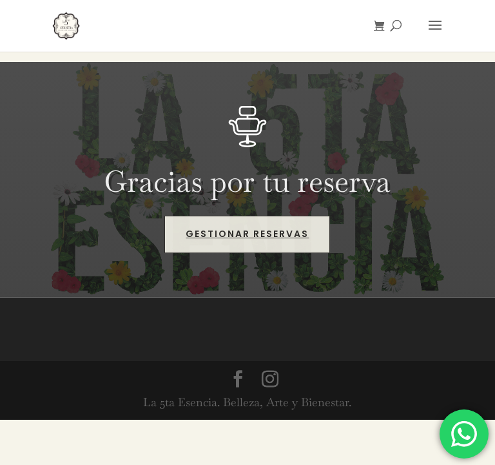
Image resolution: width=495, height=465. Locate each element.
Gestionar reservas (247, 233)
